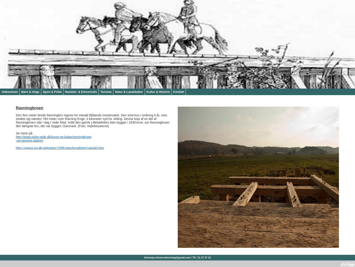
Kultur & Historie (158, 92)
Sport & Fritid (52, 92)
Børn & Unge (30, 92)
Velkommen (10, 92)
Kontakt (178, 92)
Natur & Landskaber (129, 92)
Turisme (106, 92)
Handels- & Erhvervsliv (81, 92)
